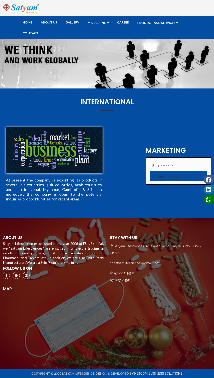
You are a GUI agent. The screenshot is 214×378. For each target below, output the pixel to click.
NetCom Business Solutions (158, 373)
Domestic (161, 165)
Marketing (98, 22)
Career (123, 22)
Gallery (72, 22)
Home (27, 22)
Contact (30, 33)
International (164, 175)
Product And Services (157, 22)
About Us (49, 22)
